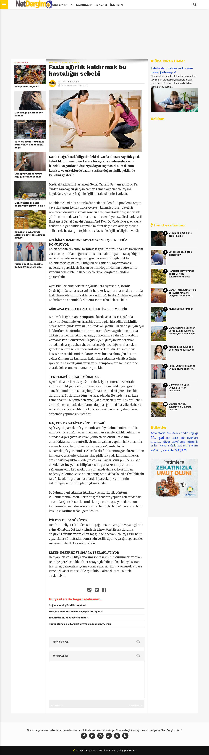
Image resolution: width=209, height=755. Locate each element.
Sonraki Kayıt (135, 705)
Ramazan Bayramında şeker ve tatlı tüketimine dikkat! (29, 235)
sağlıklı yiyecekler (163, 450)
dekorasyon (156, 442)
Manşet (66, 63)
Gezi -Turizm (173, 433)
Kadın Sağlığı (189, 433)
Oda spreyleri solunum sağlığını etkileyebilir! (28, 175)
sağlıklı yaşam (188, 445)
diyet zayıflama (174, 441)
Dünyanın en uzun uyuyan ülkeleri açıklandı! (179, 387)
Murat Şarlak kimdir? (181, 308)
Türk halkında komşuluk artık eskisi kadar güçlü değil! (29, 144)
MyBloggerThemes (125, 750)
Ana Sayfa (59, 4)
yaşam (181, 449)
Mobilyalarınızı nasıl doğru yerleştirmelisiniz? (29, 204)
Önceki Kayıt (57, 705)
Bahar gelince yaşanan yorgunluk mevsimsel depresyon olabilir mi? (182, 330)
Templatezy (90, 750)
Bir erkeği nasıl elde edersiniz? (180, 253)
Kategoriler (81, 4)
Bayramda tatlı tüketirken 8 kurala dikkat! (180, 406)
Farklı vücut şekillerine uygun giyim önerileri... (28, 265)
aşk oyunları (189, 437)
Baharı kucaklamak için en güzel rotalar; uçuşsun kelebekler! (182, 292)
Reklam (101, 4)
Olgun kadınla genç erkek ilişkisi (180, 234)
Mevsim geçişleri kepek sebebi (28, 114)
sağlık (76, 63)
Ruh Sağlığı (172, 437)
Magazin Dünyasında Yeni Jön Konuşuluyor (181, 348)
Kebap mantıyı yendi (26, 86)
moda (163, 445)
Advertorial (158, 433)
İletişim (116, 4)
